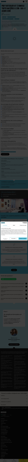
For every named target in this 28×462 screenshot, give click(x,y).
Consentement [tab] (5, 225)
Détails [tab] (14, 225)
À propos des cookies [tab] (23, 225)
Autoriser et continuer (22, 238)
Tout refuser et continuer (5, 239)
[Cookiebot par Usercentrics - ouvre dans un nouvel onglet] (23, 222)
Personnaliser (14, 238)
